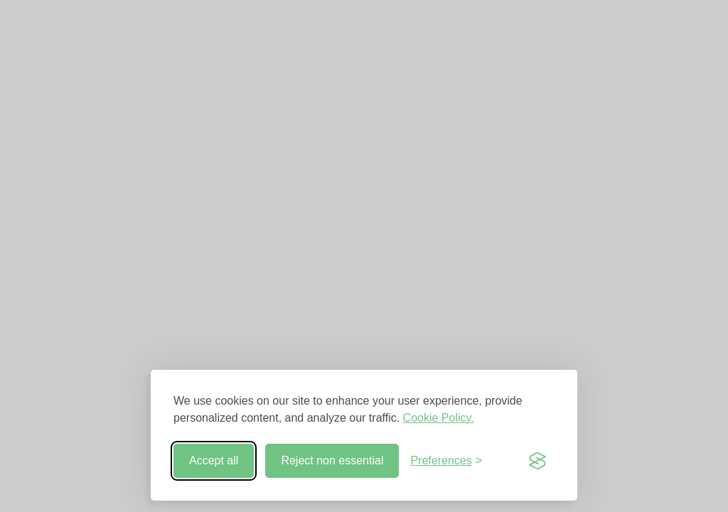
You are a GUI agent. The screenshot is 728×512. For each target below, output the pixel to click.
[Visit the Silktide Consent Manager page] (537, 461)
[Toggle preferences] (446, 460)
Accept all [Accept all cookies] (213, 460)
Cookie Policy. (438, 418)
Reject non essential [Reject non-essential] (332, 460)
